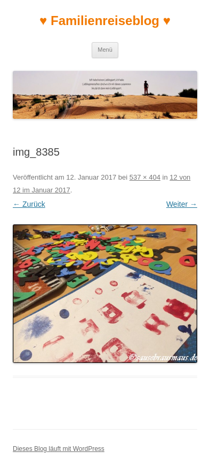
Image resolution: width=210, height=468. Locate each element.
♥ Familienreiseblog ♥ (105, 20)
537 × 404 (145, 177)
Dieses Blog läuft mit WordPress (58, 449)
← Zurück (29, 204)
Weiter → (181, 204)
